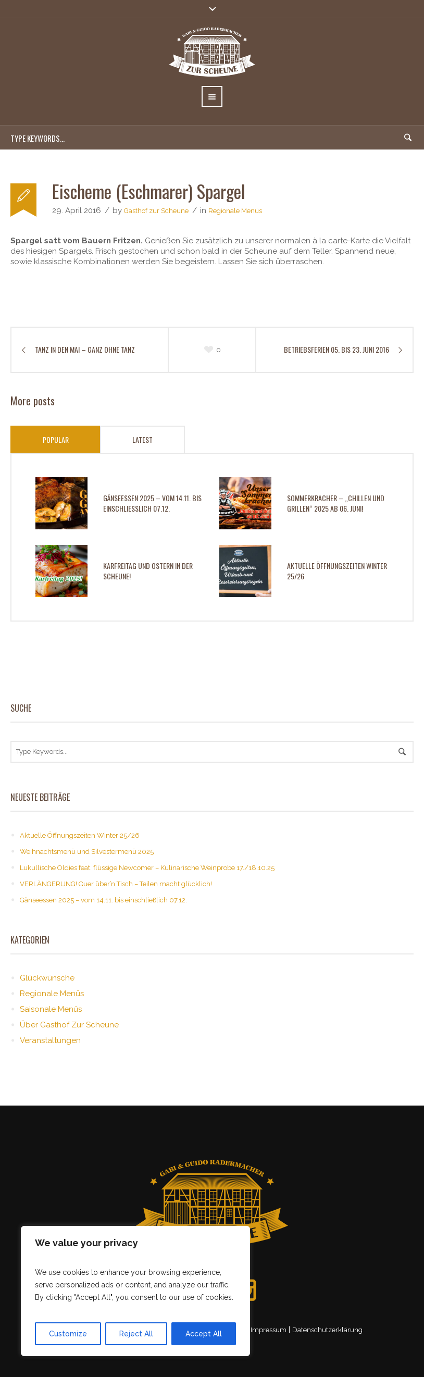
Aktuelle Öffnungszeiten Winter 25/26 (337, 570)
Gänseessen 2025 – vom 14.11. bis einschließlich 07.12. (152, 503)
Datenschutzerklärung (327, 1330)
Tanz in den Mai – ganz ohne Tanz (85, 349)
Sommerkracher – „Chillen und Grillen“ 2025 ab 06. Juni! (335, 503)
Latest (142, 439)
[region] (135, 1291)
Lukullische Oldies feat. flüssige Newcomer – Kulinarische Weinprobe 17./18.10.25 (147, 868)
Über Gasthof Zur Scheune (69, 1024)
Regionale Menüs (235, 211)
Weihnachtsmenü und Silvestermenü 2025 (87, 851)
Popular (56, 439)
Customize (68, 1334)
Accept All (203, 1334)
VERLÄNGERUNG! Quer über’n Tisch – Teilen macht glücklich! (116, 884)
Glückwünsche (47, 978)
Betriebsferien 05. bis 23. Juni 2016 (336, 349)
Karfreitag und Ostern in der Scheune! (148, 570)
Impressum (268, 1330)
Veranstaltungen (50, 1040)
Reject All (136, 1334)
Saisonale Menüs (51, 1009)
